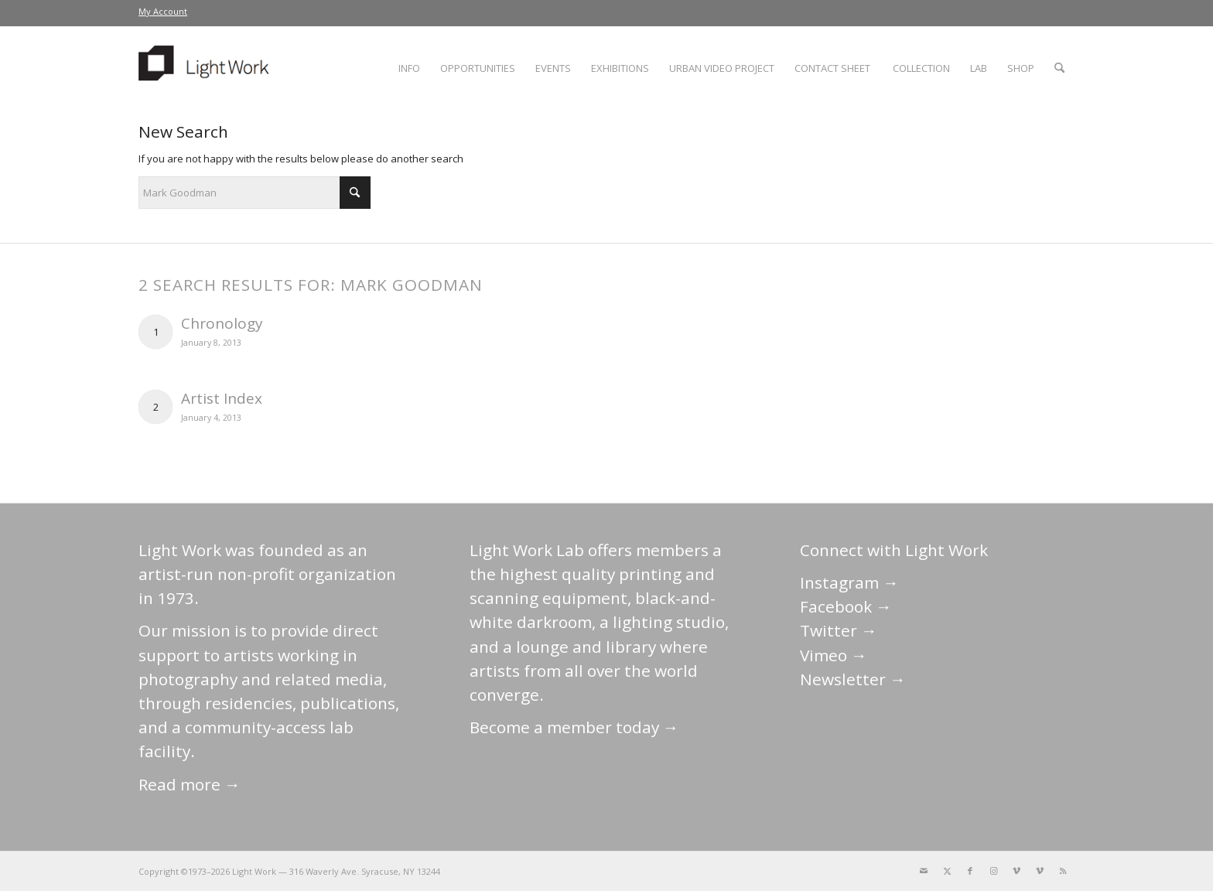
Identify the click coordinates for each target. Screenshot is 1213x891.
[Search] (1059, 68)
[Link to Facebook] (970, 870)
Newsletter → (853, 679)
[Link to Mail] (923, 870)
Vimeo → (833, 655)
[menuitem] (162, 11)
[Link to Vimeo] (1016, 870)
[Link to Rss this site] (1063, 870)
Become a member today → (574, 727)
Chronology (222, 323)
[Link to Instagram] (993, 870)
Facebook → (846, 606)
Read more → (189, 784)
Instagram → (849, 582)
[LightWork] (206, 68)
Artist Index (221, 398)
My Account (162, 11)
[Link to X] (946, 870)
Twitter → (838, 630)
